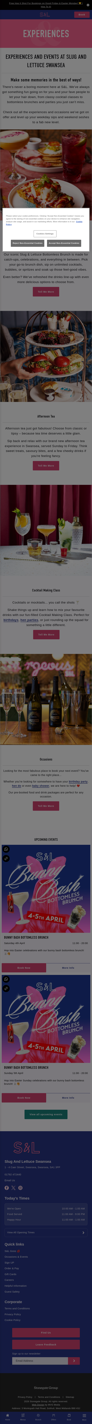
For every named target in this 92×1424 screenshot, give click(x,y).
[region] (46, 230)
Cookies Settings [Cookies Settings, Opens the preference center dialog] (45, 234)
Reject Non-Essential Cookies (28, 243)
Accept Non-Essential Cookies (64, 243)
